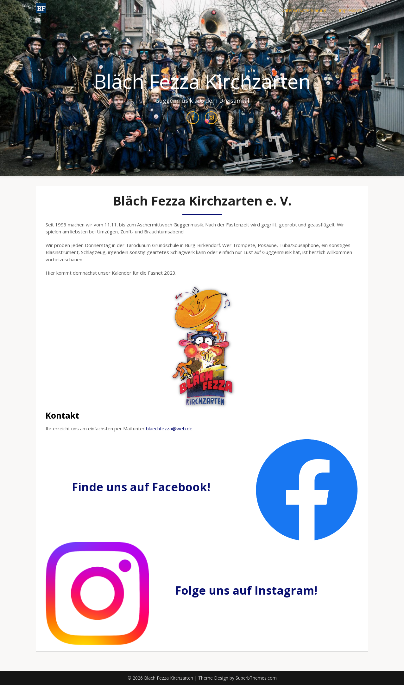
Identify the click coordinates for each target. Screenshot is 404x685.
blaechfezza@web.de (169, 428)
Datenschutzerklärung (303, 10)
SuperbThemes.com (256, 678)
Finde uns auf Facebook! (141, 487)
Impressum (350, 10)
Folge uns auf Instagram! (246, 590)
